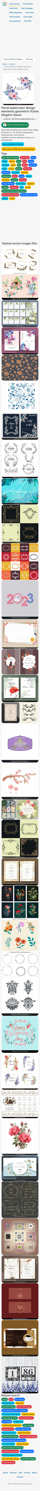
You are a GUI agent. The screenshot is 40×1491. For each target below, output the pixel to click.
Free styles (28, 17)
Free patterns (15, 21)
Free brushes (14, 17)
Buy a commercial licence (13, 144)
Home (4, 64)
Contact (20, 1477)
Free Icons (29, 12)
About (34, 1472)
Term (20, 1472)
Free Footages (27, 8)
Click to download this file (15, 125)
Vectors (12, 64)
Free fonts (13, 8)
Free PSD (27, 21)
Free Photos (28, 4)
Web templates (15, 12)
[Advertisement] (20, 40)
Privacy (27, 1472)
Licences (13, 1472)
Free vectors (14, 4)
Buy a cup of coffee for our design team (18, 149)
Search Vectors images (13, 59)
